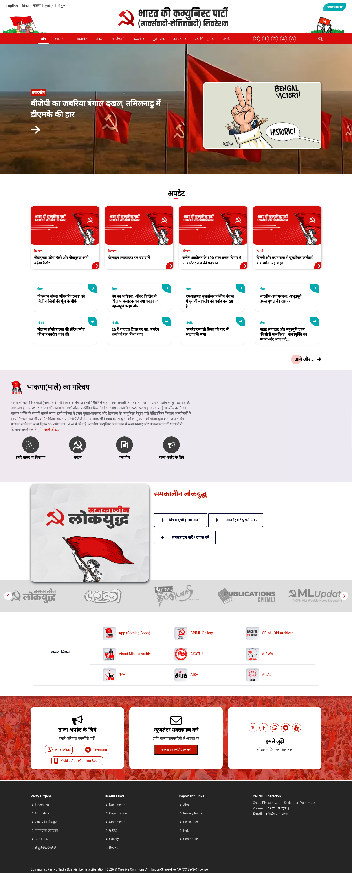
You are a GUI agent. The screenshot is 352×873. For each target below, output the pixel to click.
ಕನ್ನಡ (61, 6)
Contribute (190, 838)
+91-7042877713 (277, 808)
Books (113, 847)
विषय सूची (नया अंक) (181, 520)
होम (43, 39)
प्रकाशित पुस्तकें (204, 39)
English (12, 6)
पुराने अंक (159, 39)
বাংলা (36, 6)
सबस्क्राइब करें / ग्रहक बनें (176, 749)
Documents (117, 804)
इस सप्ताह (179, 39)
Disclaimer (190, 821)
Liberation (42, 804)
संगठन (100, 39)
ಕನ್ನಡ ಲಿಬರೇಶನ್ (45, 847)
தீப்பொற (41, 838)
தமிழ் (49, 6)
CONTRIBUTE (334, 7)
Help (186, 830)
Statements (117, 821)
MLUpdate (42, 813)
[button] (344, 596)
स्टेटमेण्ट (139, 39)
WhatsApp (59, 750)
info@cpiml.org (276, 813)
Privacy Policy (192, 813)
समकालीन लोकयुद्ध (46, 821)
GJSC (113, 830)
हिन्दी (25, 6)
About (187, 804)
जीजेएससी (118, 39)
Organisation (118, 813)
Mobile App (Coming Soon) (77, 761)
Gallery (114, 838)
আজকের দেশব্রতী (46, 830)
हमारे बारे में (61, 39)
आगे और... (51, 449)
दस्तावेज (82, 39)
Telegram (96, 750)
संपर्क (226, 39)
